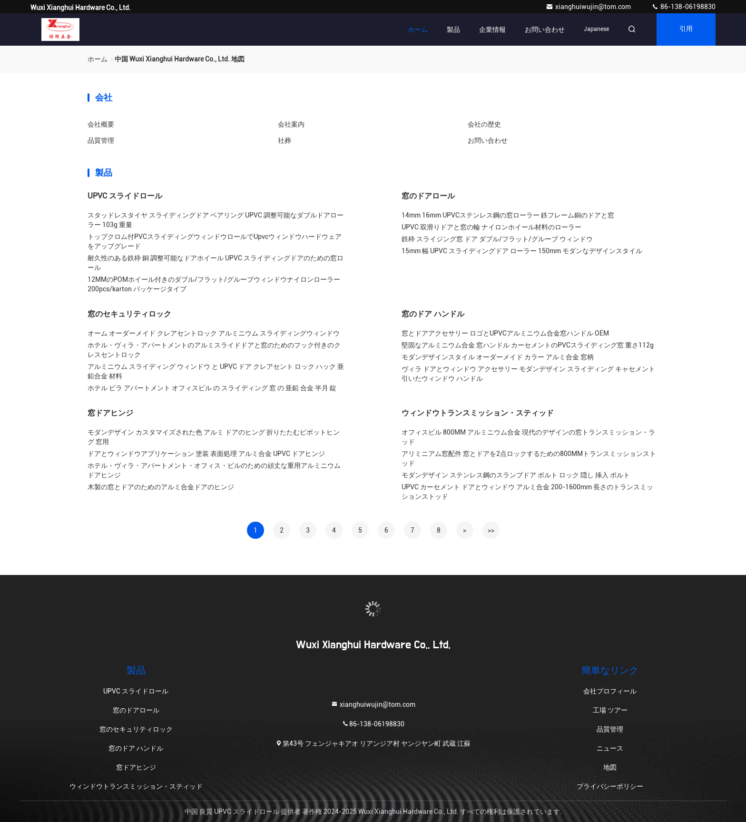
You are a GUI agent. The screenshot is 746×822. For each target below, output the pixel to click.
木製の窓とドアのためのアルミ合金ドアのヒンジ (161, 487)
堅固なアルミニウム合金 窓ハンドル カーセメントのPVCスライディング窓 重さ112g (528, 345)
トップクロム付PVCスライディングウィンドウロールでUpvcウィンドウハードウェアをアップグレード (215, 241)
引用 (686, 29)
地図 (610, 767)
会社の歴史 (484, 124)
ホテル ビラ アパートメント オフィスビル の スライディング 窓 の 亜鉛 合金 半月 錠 (212, 388)
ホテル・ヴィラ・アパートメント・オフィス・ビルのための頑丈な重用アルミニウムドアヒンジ (214, 470)
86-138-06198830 (683, 6)
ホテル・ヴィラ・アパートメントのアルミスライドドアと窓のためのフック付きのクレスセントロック (214, 349)
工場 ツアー (610, 710)
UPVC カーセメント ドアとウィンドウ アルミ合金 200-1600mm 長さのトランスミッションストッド (527, 491)
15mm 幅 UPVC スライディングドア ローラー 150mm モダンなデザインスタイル (522, 251)
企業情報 (492, 29)
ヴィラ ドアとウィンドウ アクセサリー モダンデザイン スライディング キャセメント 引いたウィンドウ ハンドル (528, 373)
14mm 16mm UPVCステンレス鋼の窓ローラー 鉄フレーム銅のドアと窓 (508, 215)
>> (491, 530)
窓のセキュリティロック (129, 313)
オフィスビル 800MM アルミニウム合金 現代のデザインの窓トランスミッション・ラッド (528, 437)
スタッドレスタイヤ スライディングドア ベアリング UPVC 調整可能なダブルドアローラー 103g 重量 (216, 219)
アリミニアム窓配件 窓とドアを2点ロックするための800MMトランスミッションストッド (529, 458)
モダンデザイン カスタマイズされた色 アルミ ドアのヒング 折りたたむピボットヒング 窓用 (214, 437)
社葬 (284, 140)
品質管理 (101, 140)
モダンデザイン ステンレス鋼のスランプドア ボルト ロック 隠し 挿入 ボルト (516, 475)
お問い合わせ (545, 29)
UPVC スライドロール (125, 195)
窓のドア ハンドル (433, 313)
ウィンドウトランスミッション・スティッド (478, 412)
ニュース (610, 748)
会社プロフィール (610, 691)
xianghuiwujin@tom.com (589, 6)
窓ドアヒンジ (110, 412)
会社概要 (101, 124)
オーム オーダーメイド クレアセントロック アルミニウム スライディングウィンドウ (214, 333)
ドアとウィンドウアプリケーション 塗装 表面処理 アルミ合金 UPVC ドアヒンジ (206, 453)
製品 (453, 29)
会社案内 (291, 124)
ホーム (418, 29)
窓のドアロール (428, 195)
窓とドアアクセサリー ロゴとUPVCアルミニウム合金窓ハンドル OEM (505, 333)
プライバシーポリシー (610, 786)
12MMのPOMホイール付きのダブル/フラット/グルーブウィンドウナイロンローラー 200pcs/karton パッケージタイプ (214, 284)
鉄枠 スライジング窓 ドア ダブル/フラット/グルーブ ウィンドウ (497, 239)
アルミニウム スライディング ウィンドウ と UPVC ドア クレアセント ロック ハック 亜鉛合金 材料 (216, 371)
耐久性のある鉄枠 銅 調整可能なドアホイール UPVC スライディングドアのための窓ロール (216, 262)
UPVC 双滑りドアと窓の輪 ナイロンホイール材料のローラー (491, 227)
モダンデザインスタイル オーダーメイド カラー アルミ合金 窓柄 (498, 357)
